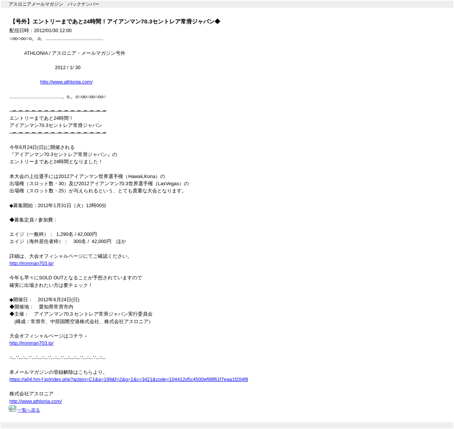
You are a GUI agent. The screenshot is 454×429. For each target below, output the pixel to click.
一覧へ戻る (28, 410)
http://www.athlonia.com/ (66, 82)
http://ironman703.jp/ (31, 263)
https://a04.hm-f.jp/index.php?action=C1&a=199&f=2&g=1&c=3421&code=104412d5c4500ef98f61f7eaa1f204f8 (128, 379)
